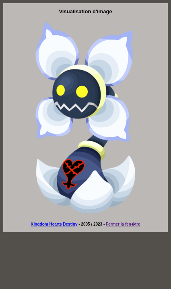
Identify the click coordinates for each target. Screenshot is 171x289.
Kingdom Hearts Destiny (54, 224)
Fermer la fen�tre (123, 224)
